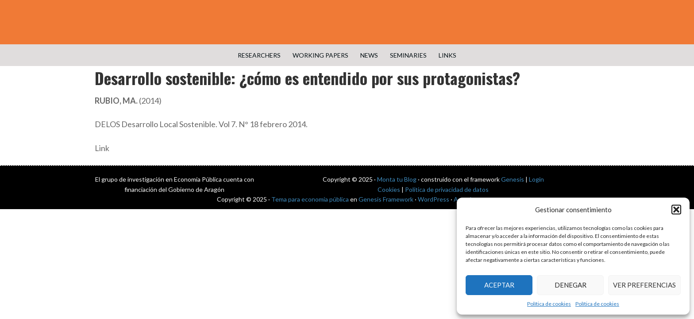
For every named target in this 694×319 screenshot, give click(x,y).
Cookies (389, 189)
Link (102, 148)
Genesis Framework (386, 199)
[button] (676, 209)
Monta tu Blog (396, 179)
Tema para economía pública (310, 199)
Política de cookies (549, 303)
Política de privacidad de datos (447, 189)
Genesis (512, 179)
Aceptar (499, 285)
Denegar (570, 285)
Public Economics (347, 22)
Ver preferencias (644, 285)
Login (536, 179)
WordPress (433, 199)
